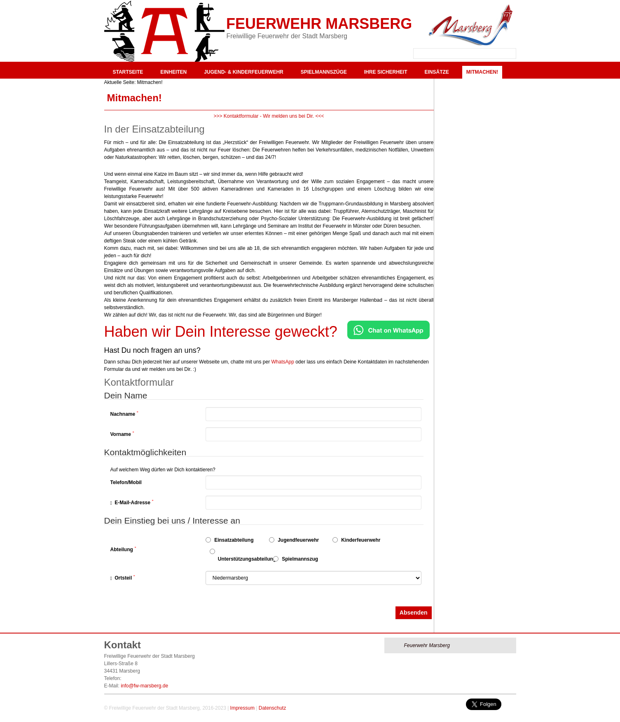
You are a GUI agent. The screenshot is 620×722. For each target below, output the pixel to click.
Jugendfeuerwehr (294, 540)
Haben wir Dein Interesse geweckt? (220, 331)
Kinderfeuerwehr (356, 540)
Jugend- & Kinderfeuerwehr (243, 72)
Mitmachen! (482, 72)
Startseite (128, 72)
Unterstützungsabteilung (239, 555)
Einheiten (173, 72)
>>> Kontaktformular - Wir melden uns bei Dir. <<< (268, 116)
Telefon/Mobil (126, 482)
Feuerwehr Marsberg (319, 23)
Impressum (242, 708)
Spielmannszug (295, 559)
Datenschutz (272, 708)
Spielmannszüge (324, 72)
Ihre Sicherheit (385, 72)
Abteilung (123, 549)
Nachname (124, 414)
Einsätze (436, 72)
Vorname (122, 434)
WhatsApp (282, 362)
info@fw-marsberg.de (144, 686)
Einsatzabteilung (230, 540)
